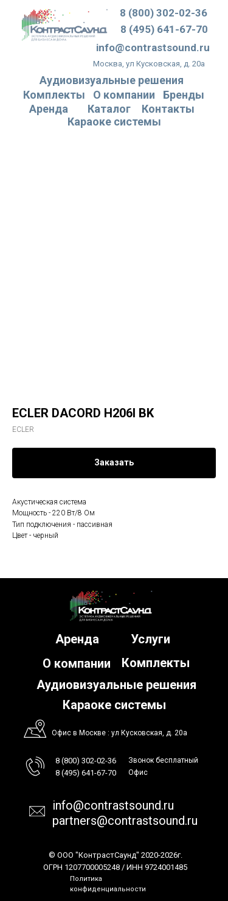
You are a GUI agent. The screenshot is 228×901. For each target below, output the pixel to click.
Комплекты (54, 94)
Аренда (48, 108)
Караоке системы (114, 121)
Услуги (150, 639)
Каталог (109, 108)
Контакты (168, 108)
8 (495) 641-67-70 (164, 29)
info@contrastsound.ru (153, 47)
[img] (65, 24)
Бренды (183, 94)
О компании (124, 94)
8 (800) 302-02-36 (163, 13)
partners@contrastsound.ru (125, 820)
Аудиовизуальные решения (116, 684)
